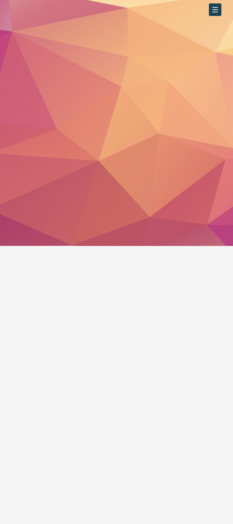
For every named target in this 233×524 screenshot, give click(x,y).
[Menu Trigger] (215, 9)
